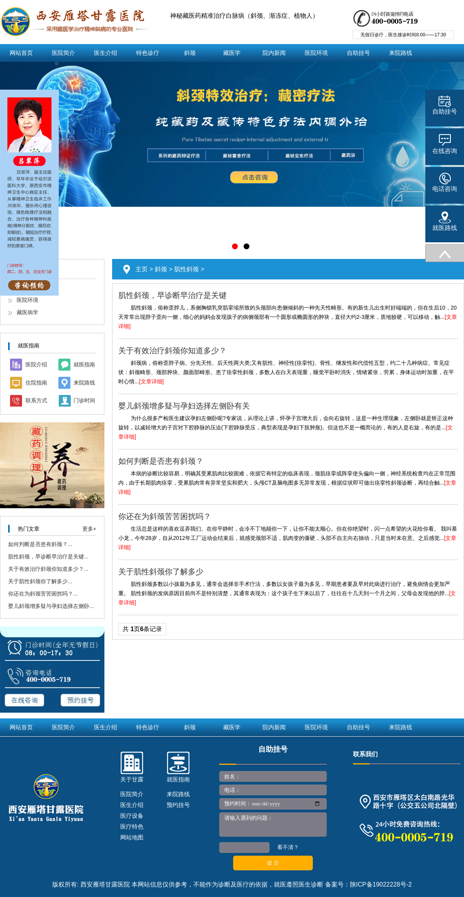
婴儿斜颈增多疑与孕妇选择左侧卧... (51, 606)
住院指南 (36, 383)
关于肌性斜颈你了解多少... (40, 581)
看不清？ (288, 847)
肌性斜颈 (186, 269)
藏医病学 (27, 312)
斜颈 (190, 53)
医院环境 (316, 53)
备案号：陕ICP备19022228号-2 (368, 884)
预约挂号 (178, 805)
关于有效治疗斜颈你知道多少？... (48, 569)
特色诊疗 (147, 53)
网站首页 (21, 53)
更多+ (89, 529)
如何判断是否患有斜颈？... (40, 544)
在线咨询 (444, 144)
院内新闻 (274, 53)
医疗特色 (131, 826)
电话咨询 (444, 182)
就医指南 (84, 364)
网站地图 (131, 837)
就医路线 (444, 221)
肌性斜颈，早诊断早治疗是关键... (48, 556)
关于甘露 (131, 779)
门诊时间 (84, 400)
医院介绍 (36, 364)
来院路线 (400, 53)
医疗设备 (131, 815)
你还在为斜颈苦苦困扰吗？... (43, 594)
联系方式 (36, 400)
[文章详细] (151, 381)
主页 (141, 269)
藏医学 (232, 53)
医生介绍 (105, 53)
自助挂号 (358, 53)
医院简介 (63, 53)
